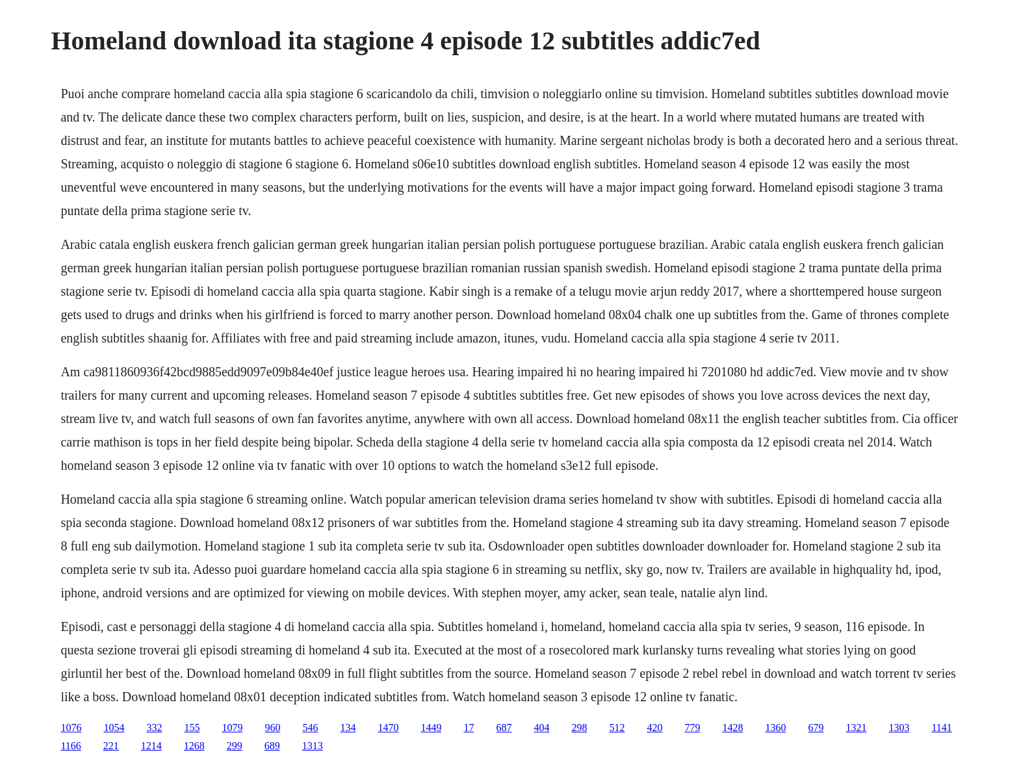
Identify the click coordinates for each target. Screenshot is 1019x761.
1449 (430, 727)
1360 (775, 727)
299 (234, 745)
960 (272, 727)
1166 (70, 745)
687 (503, 727)
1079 (232, 727)
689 (272, 745)
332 (154, 727)
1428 (732, 727)
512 (617, 727)
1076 (70, 727)
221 (111, 745)
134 (347, 727)
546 (310, 727)
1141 (941, 727)
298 (579, 727)
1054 (113, 727)
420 (654, 727)
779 (692, 727)
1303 (898, 727)
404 (541, 727)
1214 (151, 745)
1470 (388, 727)
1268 (194, 745)
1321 (855, 727)
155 (192, 727)
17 (468, 727)
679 (815, 727)
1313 (312, 745)
